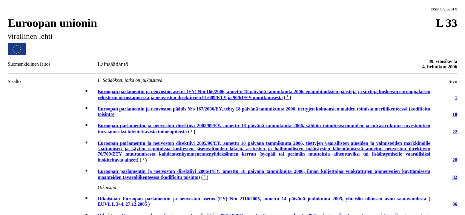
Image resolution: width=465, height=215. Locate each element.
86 (454, 204)
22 (454, 131)
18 (454, 114)
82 (454, 177)
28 (454, 159)
